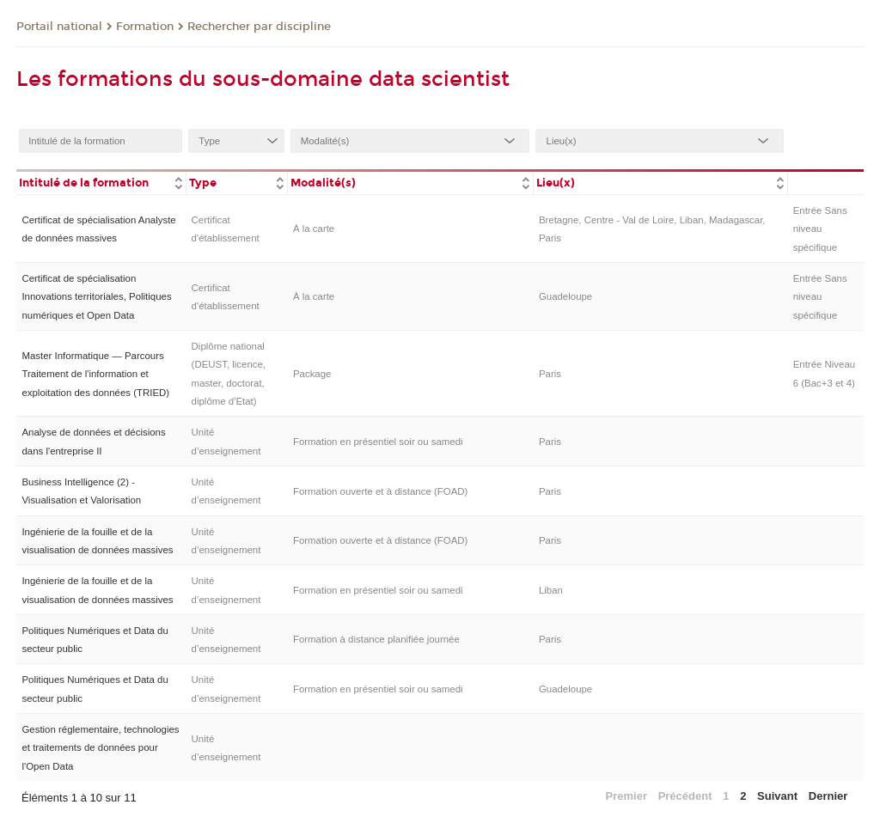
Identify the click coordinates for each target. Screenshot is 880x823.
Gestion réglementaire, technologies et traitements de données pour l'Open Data (100, 747)
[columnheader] (101, 181)
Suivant (777, 795)
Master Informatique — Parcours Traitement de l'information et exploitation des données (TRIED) (95, 374)
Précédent (685, 795)
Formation (145, 27)
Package (312, 374)
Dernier (828, 795)
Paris (550, 374)
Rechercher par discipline (259, 27)
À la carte (313, 228)
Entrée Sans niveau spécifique (820, 229)
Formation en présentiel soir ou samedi (378, 441)
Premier (626, 795)
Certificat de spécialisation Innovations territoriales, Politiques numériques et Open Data (96, 296)
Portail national (59, 27)
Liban (551, 590)
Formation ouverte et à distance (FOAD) (380, 491)
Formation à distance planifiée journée (376, 639)
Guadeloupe (565, 296)
